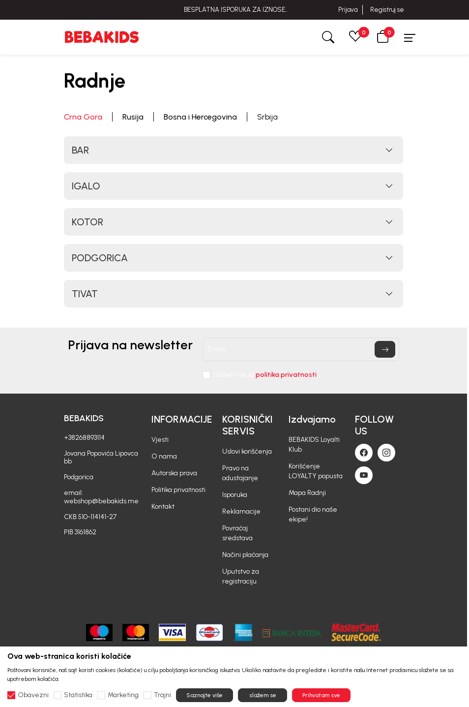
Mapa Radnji (307, 493)
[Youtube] (364, 475)
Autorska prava (174, 473)
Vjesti (160, 439)
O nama (164, 456)
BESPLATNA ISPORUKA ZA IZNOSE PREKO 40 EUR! (234, 10)
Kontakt (163, 506)
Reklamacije (241, 511)
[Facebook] (364, 452)
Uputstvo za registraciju (240, 576)
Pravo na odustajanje (240, 473)
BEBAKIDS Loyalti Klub (314, 444)
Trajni (162, 695)
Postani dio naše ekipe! (313, 514)
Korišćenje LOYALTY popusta (316, 471)
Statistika (78, 695)
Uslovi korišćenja (247, 451)
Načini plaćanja (245, 555)
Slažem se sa (265, 374)
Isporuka (234, 495)
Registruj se (387, 9)
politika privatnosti (286, 374)
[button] (383, 37)
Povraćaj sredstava (237, 533)
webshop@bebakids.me (101, 501)
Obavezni (33, 695)
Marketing (123, 695)
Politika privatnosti (178, 490)
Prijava (347, 9)
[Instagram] (386, 452)
